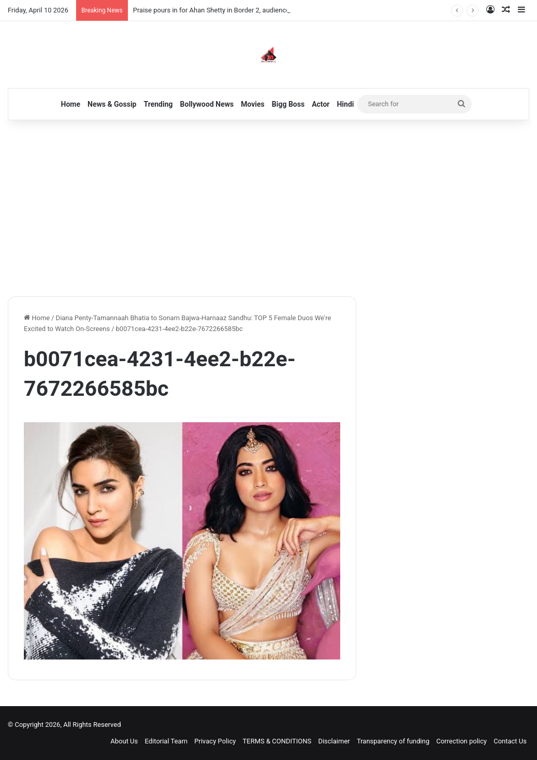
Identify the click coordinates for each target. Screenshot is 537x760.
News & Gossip (112, 104)
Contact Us (510, 741)
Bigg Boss (288, 104)
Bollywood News (207, 104)
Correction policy (461, 741)
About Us (124, 741)
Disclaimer (334, 741)
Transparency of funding (393, 741)
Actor (320, 104)
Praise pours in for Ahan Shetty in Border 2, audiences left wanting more (240, 10)
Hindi (345, 104)
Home (70, 104)
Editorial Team (166, 741)
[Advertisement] (268, 208)
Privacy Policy (215, 741)
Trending (158, 104)
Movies (253, 104)
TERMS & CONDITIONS (277, 741)
